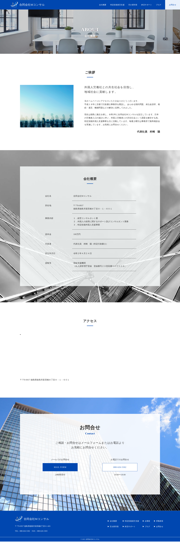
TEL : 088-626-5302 (22, 531)
